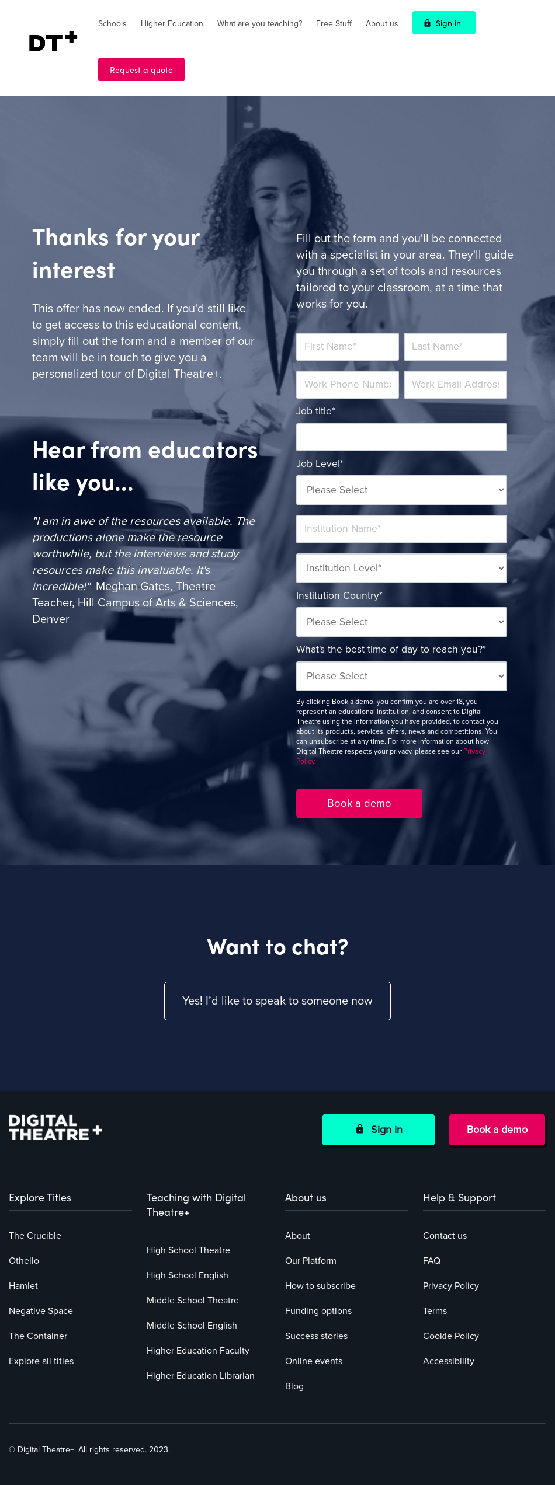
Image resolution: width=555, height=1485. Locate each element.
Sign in (448, 23)
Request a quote (141, 69)
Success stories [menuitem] (316, 1336)
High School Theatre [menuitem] (188, 1250)
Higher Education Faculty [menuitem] (198, 1351)
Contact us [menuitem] (445, 1236)
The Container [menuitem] (38, 1336)
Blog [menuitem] (294, 1386)
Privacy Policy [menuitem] (451, 1286)
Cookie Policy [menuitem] (451, 1336)
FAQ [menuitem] (431, 1261)
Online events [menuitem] (313, 1361)
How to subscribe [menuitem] (320, 1286)
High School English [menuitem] (187, 1275)
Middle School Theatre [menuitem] (193, 1300)
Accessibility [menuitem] (448, 1361)
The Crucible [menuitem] (35, 1236)
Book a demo (497, 1129)
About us (382, 24)
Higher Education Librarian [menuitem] (201, 1376)
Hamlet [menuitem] (23, 1286)
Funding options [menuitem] (318, 1311)
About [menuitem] (297, 1236)
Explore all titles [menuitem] (41, 1361)
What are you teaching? (259, 24)
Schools (112, 24)
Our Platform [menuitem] (311, 1261)
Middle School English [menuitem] (192, 1325)
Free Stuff (334, 24)
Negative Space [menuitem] (41, 1311)
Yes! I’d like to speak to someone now (277, 1001)
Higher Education (172, 24)
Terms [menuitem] (435, 1311)
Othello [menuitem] (24, 1261)
